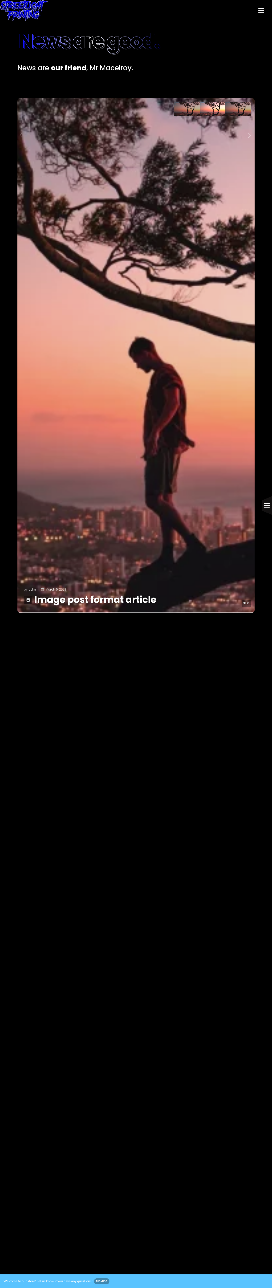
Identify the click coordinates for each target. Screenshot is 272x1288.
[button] (261, 11)
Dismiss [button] (101, 1281)
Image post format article (90, 599)
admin (33, 589)
